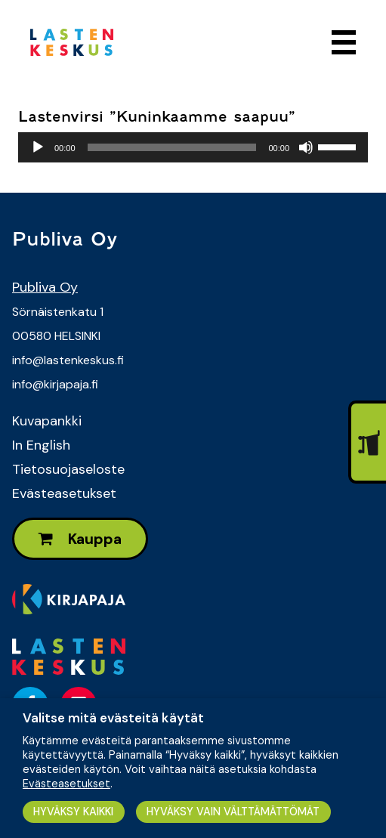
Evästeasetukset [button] (66, 783)
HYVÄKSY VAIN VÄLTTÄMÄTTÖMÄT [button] (233, 811)
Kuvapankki (47, 421)
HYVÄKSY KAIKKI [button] (73, 811)
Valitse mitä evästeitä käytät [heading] (113, 718)
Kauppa (80, 539)
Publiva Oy (45, 287)
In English (41, 445)
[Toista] (37, 147)
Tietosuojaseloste (68, 469)
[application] (193, 147)
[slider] (172, 147)
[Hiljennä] (305, 147)
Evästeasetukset (64, 493)
